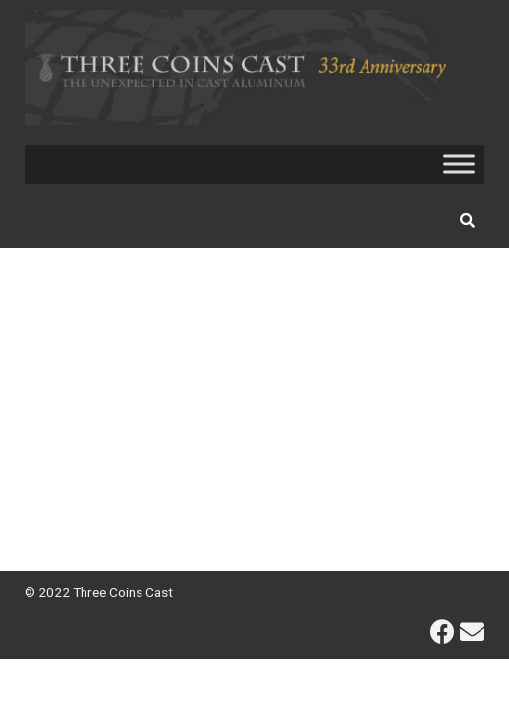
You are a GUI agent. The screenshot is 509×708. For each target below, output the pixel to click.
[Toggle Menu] (459, 163)
